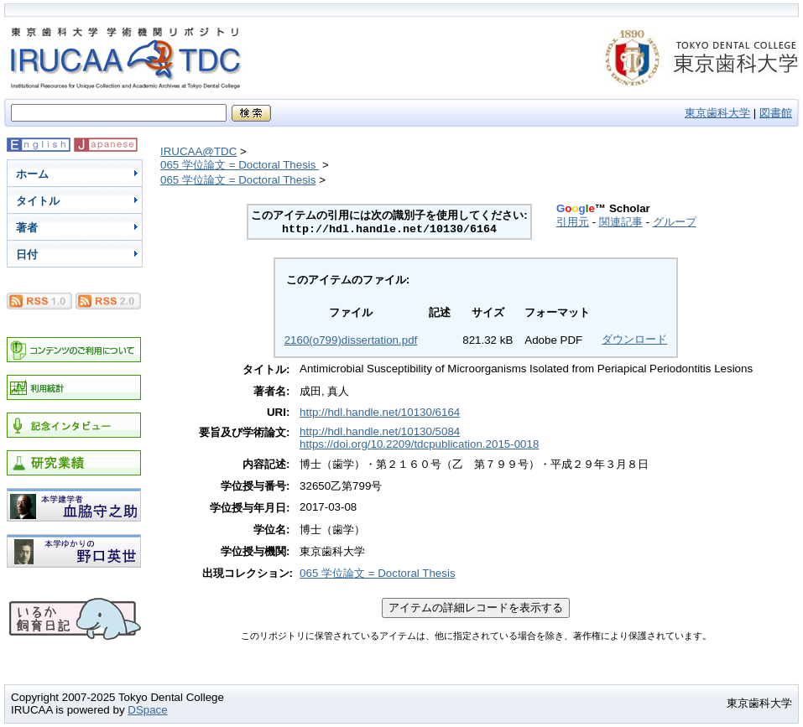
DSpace (147, 710)
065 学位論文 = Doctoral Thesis (239, 164)
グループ (674, 222)
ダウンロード (634, 339)
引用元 (572, 222)
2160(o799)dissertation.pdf (351, 340)
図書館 (775, 112)
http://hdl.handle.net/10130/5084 (380, 431)
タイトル (38, 201)
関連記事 (621, 222)
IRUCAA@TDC (198, 151)
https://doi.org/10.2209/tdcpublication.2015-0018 (419, 444)
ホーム (32, 174)
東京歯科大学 (717, 112)
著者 (27, 227)
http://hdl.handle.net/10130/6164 (380, 412)
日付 (27, 254)
